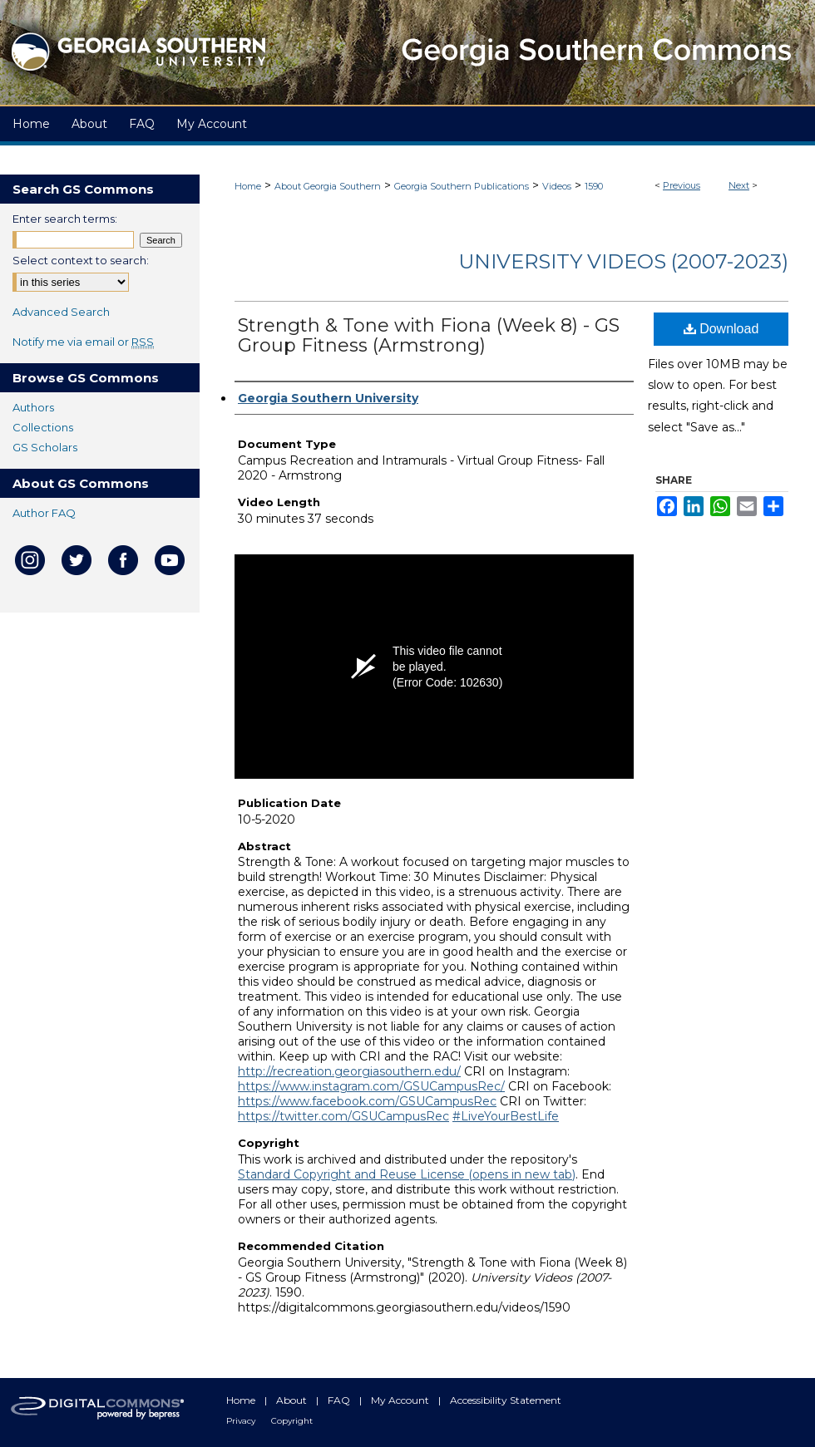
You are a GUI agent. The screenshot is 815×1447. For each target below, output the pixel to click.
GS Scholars (44, 447)
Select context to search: (80, 260)
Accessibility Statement (505, 1400)
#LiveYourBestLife (505, 1116)
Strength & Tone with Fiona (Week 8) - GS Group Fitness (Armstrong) (429, 335)
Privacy (242, 1420)
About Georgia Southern (327, 186)
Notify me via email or (83, 341)
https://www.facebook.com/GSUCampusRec (367, 1101)
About (292, 1400)
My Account (401, 1400)
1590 (594, 186)
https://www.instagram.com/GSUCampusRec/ (371, 1086)
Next (739, 185)
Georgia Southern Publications (461, 186)
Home (248, 186)
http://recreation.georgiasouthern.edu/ (349, 1071)
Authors (33, 407)
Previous (681, 185)
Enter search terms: (64, 218)
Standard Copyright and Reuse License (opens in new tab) (406, 1174)
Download (721, 329)
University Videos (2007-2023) (623, 261)
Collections (42, 427)
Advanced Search (61, 311)
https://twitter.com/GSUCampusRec (343, 1116)
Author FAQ (44, 512)
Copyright (292, 1420)
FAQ (340, 1400)
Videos (556, 186)
